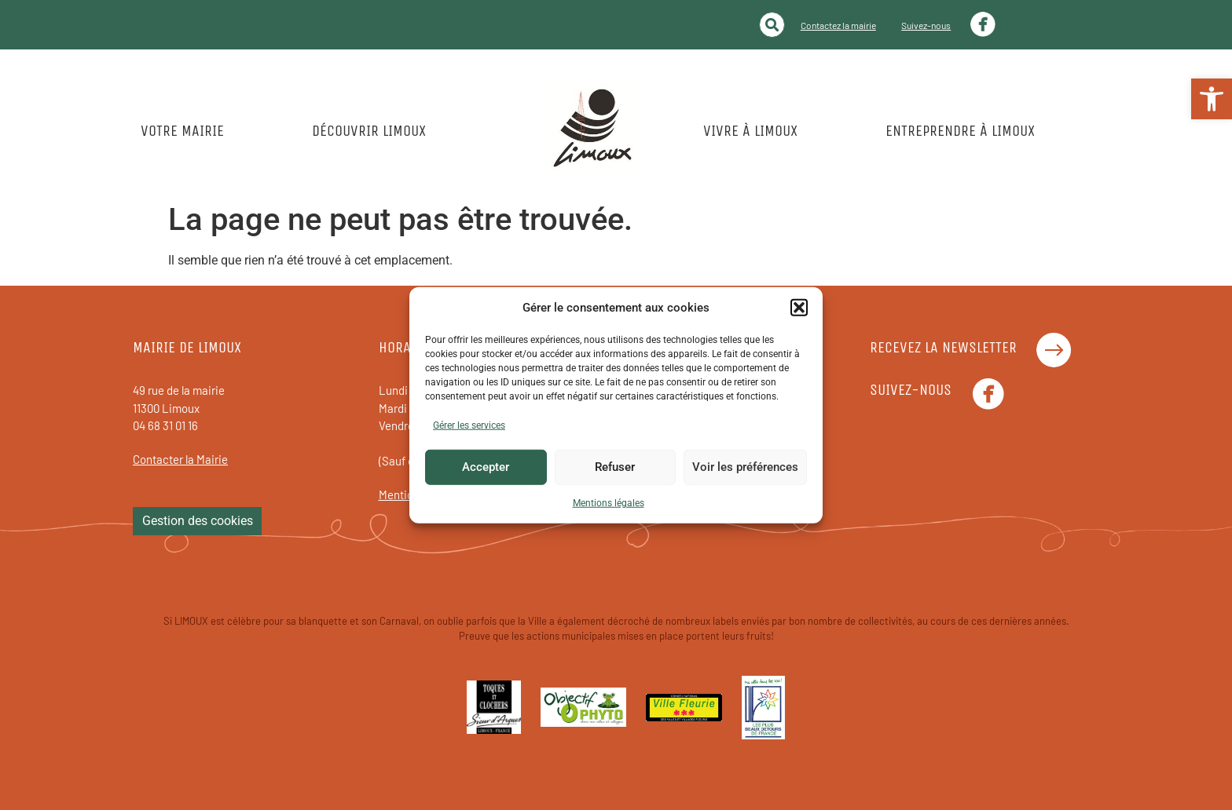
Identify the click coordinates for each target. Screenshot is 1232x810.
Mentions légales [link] (608, 502)
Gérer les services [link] (469, 424)
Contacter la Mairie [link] (180, 459)
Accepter (485, 467)
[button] (799, 308)
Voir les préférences (745, 467)
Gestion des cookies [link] (197, 520)
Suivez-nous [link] (926, 25)
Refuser (615, 467)
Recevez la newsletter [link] (943, 347)
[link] (1211, 98)
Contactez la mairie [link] (838, 25)
